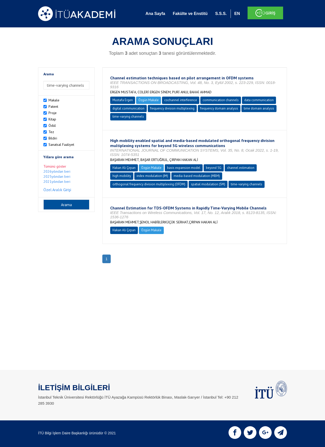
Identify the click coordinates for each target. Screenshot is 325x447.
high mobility (121, 176)
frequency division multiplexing (172, 108)
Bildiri (52, 138)
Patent (53, 106)
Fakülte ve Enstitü (190, 13)
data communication (259, 100)
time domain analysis (259, 108)
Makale (53, 100)
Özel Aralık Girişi (57, 189)
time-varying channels (128, 116)
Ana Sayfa (155, 13)
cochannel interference (180, 100)
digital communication (128, 108)
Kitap (52, 119)
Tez (51, 132)
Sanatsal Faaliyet (61, 144)
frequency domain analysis (219, 108)
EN (237, 13)
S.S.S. (220, 13)
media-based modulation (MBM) (197, 176)
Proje (52, 113)
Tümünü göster (54, 166)
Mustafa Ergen (122, 100)
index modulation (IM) (152, 176)
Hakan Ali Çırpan (124, 168)
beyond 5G (213, 168)
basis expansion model (183, 168)
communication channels (221, 100)
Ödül (52, 125)
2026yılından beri (56, 171)
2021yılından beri (56, 181)
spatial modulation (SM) (208, 184)
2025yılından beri (56, 176)
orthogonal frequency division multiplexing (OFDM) (148, 184)
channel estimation (240, 168)
